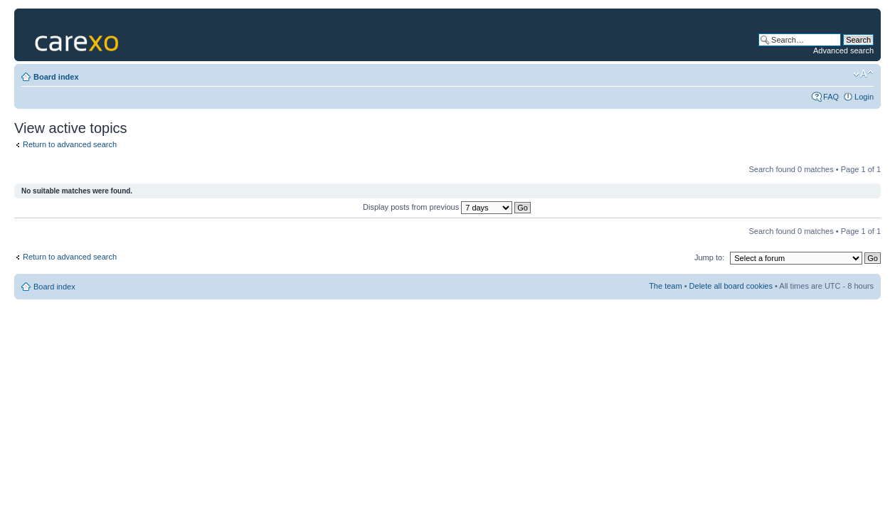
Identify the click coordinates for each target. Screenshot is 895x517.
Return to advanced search (70, 144)
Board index (56, 77)
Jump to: (709, 257)
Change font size (863, 74)
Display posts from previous (447, 207)
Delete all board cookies (731, 286)
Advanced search (843, 50)
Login (864, 96)
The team (665, 286)
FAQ (831, 96)
